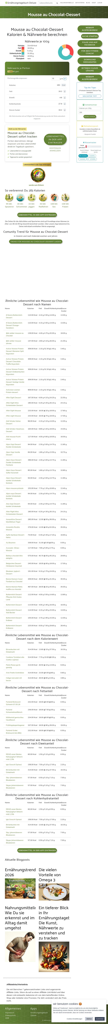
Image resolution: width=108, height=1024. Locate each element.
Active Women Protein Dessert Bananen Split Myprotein (15, 351)
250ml (83, 156)
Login (100, 2)
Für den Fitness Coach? (89, 52)
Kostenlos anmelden (55, 149)
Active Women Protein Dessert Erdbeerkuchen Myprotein (15, 371)
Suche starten (90, 36)
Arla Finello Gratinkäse (15, 673)
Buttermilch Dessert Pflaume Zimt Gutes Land (14, 597)
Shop (94, 2)
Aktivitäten (79, 2)
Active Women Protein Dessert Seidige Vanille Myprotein (15, 382)
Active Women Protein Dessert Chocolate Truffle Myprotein (15, 361)
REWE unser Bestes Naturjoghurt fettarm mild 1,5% (14, 756)
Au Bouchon (10, 543)
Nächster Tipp (90, 96)
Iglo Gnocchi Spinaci (14, 765)
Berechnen (89, 117)
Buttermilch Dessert (14, 605)
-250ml (92, 159)
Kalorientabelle (67, 2)
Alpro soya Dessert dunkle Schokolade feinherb (13, 496)
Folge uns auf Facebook (90, 43)
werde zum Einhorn (37, 183)
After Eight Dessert (13, 398)
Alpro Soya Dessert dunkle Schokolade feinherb (13, 480)
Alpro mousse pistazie (14, 488)
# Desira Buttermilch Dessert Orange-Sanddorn (14, 325)
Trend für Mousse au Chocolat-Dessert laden (35, 242)
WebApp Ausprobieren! (90, 29)
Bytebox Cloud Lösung (90, 69)
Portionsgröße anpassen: (17, 78)
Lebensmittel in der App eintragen (55, 139)
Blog (88, 2)
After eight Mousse (13, 416)
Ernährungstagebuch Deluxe (21, 3)
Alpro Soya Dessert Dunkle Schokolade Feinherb (13, 462)
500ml (82, 159)
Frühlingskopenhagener (15, 725)
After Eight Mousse (13, 411)
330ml (92, 156)
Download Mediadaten (89, 61)
